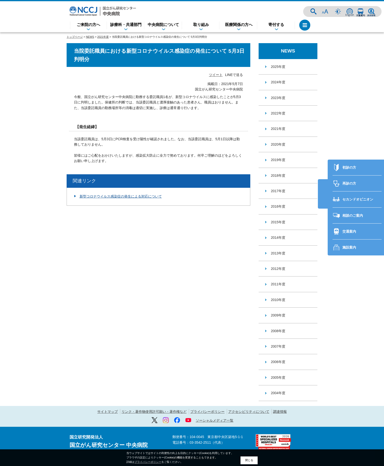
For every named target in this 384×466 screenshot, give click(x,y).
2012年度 (278, 269)
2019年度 (278, 160)
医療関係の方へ (238, 25)
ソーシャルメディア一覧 (214, 420)
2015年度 (278, 222)
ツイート (216, 75)
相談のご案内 (352, 207)
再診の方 (349, 175)
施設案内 (349, 239)
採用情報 (371, 11)
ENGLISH (349, 11)
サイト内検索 (313, 11)
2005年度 (278, 377)
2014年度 (278, 237)
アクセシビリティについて (248, 412)
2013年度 (278, 253)
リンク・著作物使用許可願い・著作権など (154, 412)
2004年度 (278, 393)
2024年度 (278, 82)
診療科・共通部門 (126, 25)
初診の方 (349, 159)
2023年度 (278, 98)
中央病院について (163, 25)
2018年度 (278, 175)
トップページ (75, 36)
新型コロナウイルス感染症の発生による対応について (121, 196)
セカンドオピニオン (357, 191)
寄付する (276, 25)
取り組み (201, 25)
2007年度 (278, 346)
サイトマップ (107, 412)
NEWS (90, 36)
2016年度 (278, 206)
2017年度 (278, 191)
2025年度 (278, 67)
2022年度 (278, 113)
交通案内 (360, 11)
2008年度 (278, 331)
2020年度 (278, 144)
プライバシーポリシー (207, 412)
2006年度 (278, 362)
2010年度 (278, 300)
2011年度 (278, 284)
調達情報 (280, 412)
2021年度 (103, 36)
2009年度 (278, 315)
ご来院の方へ (88, 25)
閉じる (249, 460)
